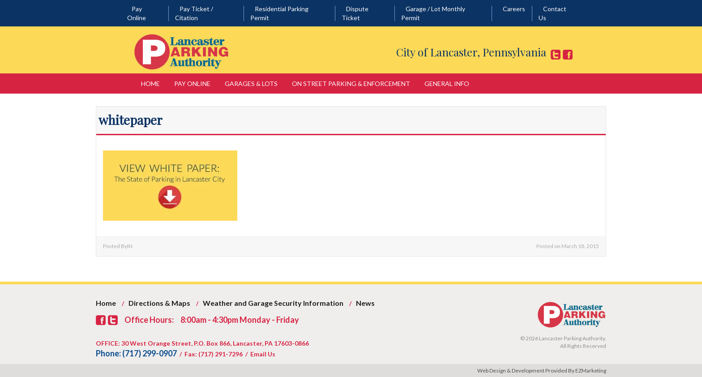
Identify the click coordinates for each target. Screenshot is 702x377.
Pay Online (192, 83)
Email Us (262, 354)
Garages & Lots (251, 83)
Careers (514, 9)
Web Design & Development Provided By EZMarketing (541, 370)
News (365, 303)
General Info (446, 83)
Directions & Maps (159, 303)
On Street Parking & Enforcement (351, 83)
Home (150, 83)
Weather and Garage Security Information (273, 303)
